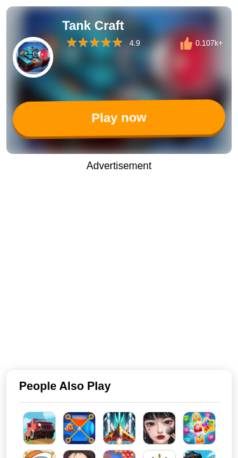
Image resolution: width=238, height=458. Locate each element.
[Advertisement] (119, 262)
